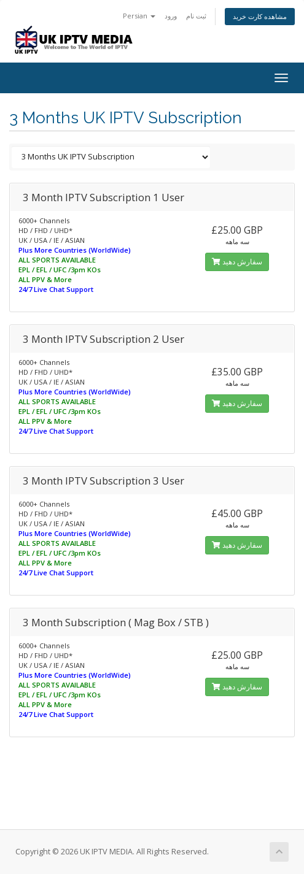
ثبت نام (196, 15)
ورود (171, 15)
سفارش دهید (237, 261)
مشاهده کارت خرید (260, 16)
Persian (139, 15)
